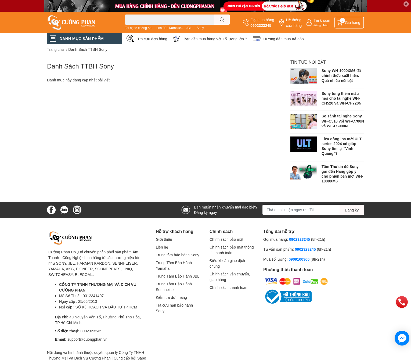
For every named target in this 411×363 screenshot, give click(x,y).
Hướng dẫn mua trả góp (284, 39)
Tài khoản (321, 20)
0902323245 (260, 25)
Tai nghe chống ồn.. (139, 28)
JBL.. (189, 28)
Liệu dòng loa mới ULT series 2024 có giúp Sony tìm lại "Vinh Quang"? (342, 146)
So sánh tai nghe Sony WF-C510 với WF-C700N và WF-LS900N (343, 121)
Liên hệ (162, 247)
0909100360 (300, 259)
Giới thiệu (164, 239)
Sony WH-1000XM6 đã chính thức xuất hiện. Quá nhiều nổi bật (341, 75)
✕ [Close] (406, 4)
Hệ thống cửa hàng (294, 22)
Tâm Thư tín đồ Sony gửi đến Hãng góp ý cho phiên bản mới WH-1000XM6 (342, 174)
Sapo (141, 358)
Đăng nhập (320, 25)
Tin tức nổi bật (308, 61)
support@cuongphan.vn (87, 339)
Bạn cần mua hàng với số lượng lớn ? (215, 39)
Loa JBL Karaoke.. (169, 28)
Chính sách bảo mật (226, 239)
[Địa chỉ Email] (313, 210)
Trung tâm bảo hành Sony (177, 255)
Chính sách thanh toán (228, 287)
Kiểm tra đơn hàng (171, 297)
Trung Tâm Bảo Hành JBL (177, 276)
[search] (222, 20)
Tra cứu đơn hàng (152, 39)
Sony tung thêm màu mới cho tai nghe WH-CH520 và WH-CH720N (342, 98)
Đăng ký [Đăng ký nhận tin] (352, 210)
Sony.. (201, 28)
